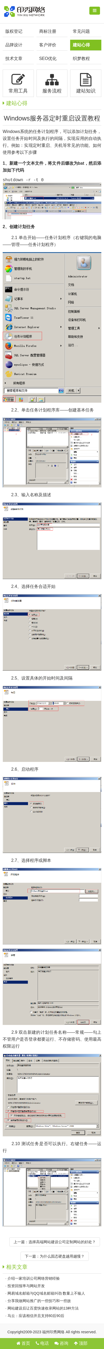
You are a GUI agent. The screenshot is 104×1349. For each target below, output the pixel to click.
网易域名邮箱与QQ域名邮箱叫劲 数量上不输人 (46, 1294)
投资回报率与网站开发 (26, 1287)
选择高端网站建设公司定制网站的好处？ (62, 1243)
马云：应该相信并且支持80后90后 (35, 1317)
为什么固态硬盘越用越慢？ (62, 1257)
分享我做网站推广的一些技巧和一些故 (39, 1302)
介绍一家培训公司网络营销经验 (33, 1279)
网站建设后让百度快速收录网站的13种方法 (43, 1309)
